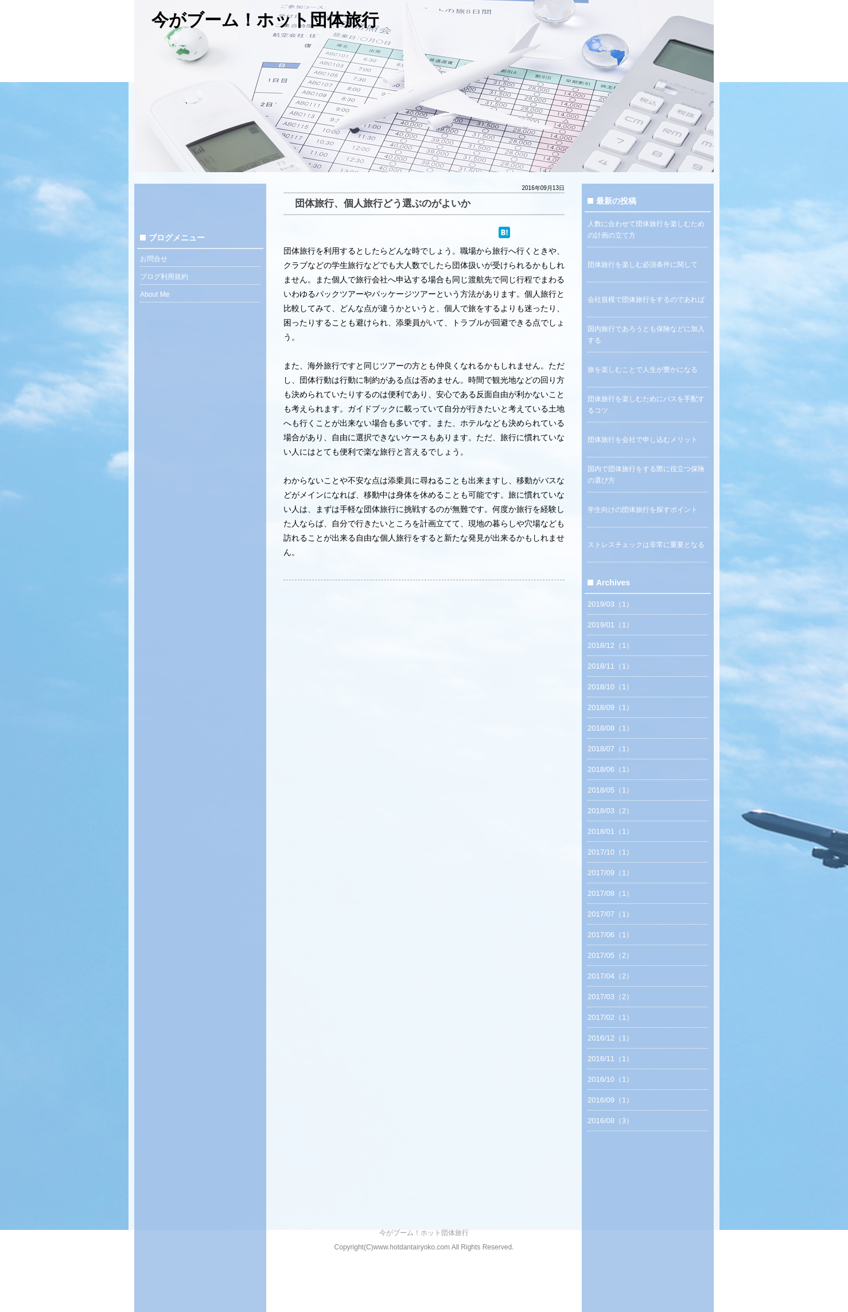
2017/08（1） (610, 893)
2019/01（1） (610, 624)
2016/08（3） (610, 1120)
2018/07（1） (610, 748)
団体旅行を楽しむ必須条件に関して (643, 265)
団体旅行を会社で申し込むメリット (643, 440)
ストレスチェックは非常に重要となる (646, 545)
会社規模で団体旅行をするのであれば (646, 300)
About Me (154, 294)
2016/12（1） (610, 1038)
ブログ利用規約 (164, 277)
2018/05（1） (610, 790)
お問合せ (154, 259)
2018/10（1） (610, 686)
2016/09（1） (610, 1100)
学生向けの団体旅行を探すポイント (643, 510)
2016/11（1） (610, 1058)
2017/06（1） (610, 934)
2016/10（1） (610, 1079)
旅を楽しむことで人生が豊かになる (643, 370)
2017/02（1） (610, 1017)
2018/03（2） (610, 810)
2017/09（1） (610, 872)
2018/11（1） (610, 666)
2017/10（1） (610, 852)
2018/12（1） (610, 645)
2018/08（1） (610, 728)
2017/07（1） (610, 914)
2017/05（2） (610, 955)
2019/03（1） (610, 604)
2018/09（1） (610, 707)
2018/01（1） (610, 831)
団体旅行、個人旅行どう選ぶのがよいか (382, 203)
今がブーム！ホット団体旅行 (265, 19)
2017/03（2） (610, 996)
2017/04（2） (610, 976)
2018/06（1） (610, 769)
